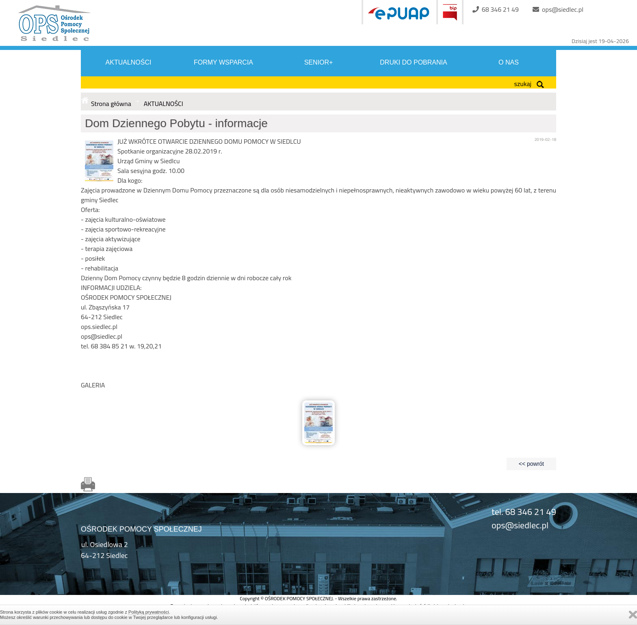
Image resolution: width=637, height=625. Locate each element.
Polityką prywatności (148, 612)
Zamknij (633, 615)
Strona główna (111, 103)
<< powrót (531, 464)
